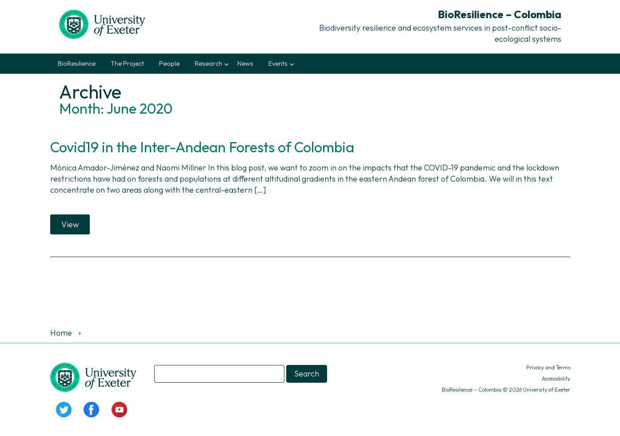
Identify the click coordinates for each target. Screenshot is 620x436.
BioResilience (77, 63)
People (169, 63)
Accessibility (556, 378)
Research (208, 63)
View (70, 224)
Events (278, 63)
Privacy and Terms (548, 367)
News (245, 63)
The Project (127, 63)
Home (61, 333)
